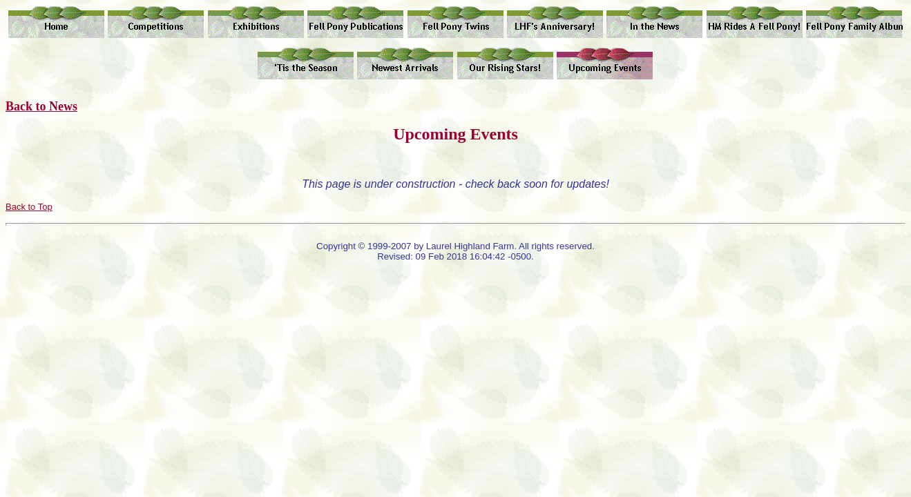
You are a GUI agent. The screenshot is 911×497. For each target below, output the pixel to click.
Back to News (41, 106)
